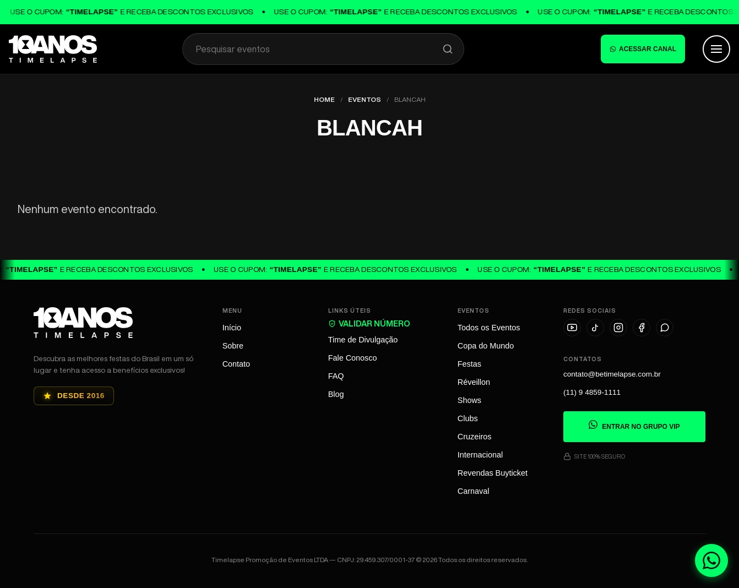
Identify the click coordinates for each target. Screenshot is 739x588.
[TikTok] (595, 327)
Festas (469, 364)
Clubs (468, 418)
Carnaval (474, 491)
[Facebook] (641, 327)
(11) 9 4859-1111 (592, 393)
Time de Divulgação (363, 339)
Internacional (480, 454)
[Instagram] (618, 327)
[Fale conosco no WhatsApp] (711, 560)
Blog (336, 394)
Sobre (232, 345)
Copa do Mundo (486, 345)
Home (324, 99)
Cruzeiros (475, 436)
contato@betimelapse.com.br (612, 375)
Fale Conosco (352, 357)
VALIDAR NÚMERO (369, 323)
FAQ (336, 376)
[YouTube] (572, 327)
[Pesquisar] (447, 49)
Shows (469, 400)
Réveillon (474, 382)
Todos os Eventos (489, 327)
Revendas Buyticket (493, 473)
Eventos (364, 99)
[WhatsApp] (664, 327)
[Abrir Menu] (716, 49)
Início (231, 327)
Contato (236, 364)
